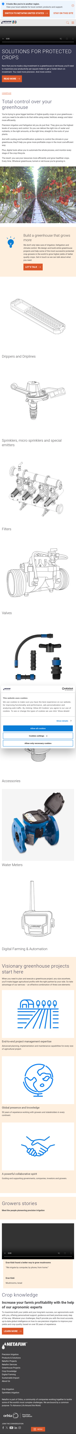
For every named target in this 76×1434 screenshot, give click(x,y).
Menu (38, 1429)
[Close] (73, 5)
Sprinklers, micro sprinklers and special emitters (32, 442)
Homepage (6, 93)
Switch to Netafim (24, 13)
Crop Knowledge (9, 1371)
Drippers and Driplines (19, 356)
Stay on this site (63, 13)
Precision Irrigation (10, 1354)
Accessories (11, 781)
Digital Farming (9, 1374)
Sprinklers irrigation (10, 1392)
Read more (10, 78)
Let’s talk (31, 267)
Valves (7, 613)
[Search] (68, 22)
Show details (62, 721)
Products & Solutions (11, 1358)
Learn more (11, 1331)
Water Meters (12, 865)
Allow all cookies (38, 728)
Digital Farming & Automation (24, 949)
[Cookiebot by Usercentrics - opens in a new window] (62, 689)
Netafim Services (9, 1364)
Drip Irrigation (8, 1389)
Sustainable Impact (10, 1378)
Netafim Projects (9, 1361)
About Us (6, 1381)
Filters (6, 529)
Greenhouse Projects (11, 1368)
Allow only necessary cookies (38, 743)
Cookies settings (38, 736)
